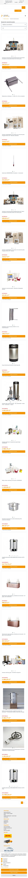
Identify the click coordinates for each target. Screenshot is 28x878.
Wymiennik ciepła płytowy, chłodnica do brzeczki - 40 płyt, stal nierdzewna (13, 635)
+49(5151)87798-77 (8, 2)
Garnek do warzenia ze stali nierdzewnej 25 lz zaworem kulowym (12, 519)
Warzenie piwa (6, 18)
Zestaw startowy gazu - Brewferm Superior (11, 672)
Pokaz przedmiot (13, 182)
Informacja (6, 816)
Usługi (5, 3)
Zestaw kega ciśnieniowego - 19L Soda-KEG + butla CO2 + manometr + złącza (13, 404)
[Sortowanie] (14, 24)
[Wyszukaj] (23, 7)
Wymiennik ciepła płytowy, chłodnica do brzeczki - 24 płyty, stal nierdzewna (13, 596)
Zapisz (14, 875)
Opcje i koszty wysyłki (8, 813)
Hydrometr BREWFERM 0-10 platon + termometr (12, 173)
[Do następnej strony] (26, 803)
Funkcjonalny (5, 865)
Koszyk (5, 823)
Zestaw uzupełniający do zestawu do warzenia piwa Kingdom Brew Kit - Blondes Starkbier (13, 135)
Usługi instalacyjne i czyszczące (10, 815)
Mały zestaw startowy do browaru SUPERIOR (12, 480)
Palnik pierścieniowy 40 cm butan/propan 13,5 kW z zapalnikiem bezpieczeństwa (13, 750)
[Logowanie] (9, 11)
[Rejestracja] (11, 11)
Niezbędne (5, 858)
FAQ (5, 814)
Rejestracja (6, 821)
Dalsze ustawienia (4, 867)
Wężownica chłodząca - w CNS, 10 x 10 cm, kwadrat (13, 96)
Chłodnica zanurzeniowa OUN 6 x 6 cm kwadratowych (10, 327)
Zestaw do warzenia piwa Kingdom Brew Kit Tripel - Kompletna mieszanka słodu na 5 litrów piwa (13, 212)
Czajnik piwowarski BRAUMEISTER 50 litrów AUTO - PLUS (13, 558)
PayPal (4, 864)
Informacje (21, 2)
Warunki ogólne (7, 830)
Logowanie (6, 820)
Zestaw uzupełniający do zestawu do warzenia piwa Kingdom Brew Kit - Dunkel (13, 250)
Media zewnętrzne (6, 862)
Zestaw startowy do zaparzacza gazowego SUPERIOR (11, 443)
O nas (5, 829)
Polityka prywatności (8, 827)
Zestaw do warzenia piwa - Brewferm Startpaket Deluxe (12, 289)
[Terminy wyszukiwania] (13, 7)
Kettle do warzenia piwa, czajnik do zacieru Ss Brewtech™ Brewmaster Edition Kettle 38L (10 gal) (13, 712)
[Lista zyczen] (13, 11)
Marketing (5, 861)
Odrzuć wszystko (14, 872)
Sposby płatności (7, 812)
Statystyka (5, 859)
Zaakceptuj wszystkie (14, 869)
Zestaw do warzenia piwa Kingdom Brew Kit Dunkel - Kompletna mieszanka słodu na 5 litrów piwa (13, 58)
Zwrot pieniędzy (7, 826)
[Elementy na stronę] (14, 28)
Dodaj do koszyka (16, 67)
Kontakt (16, 2)
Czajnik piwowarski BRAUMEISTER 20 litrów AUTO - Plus (13, 788)
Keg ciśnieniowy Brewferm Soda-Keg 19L (11, 365)
